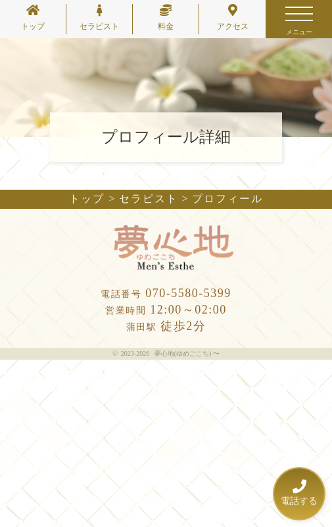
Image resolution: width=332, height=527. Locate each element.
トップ (33, 17)
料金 (166, 17)
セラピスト (99, 17)
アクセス (233, 17)
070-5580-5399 (166, 293)
